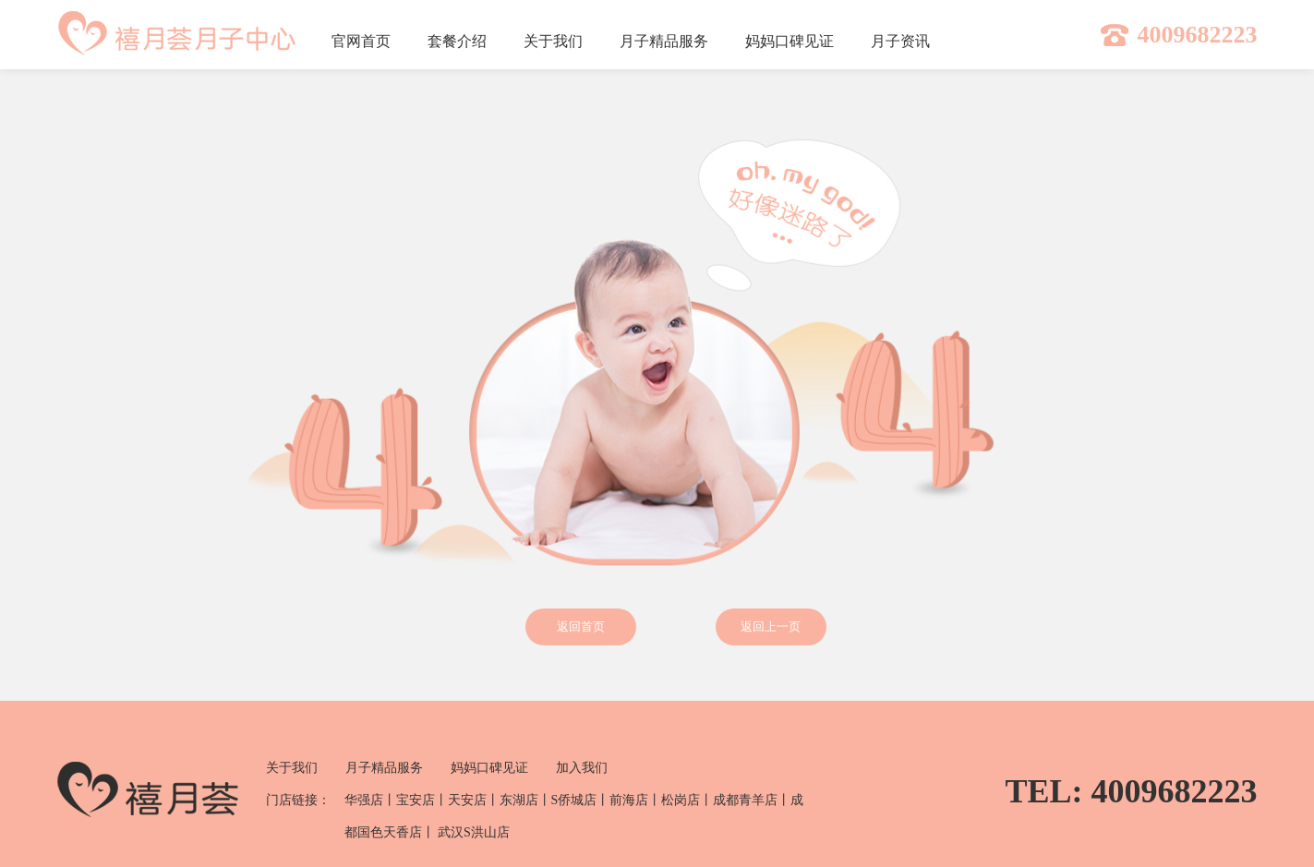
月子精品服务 (384, 768)
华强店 (363, 800)
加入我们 (582, 768)
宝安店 (415, 800)
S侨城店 (574, 800)
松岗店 (680, 800)
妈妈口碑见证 (489, 768)
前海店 (628, 800)
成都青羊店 (745, 800)
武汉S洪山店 (474, 832)
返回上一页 (771, 626)
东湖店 (519, 800)
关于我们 (292, 768)
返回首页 (581, 626)
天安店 (467, 800)
